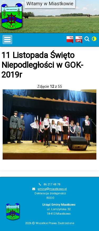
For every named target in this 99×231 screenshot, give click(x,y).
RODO (50, 198)
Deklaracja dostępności (50, 193)
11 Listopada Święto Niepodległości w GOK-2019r (42, 65)
